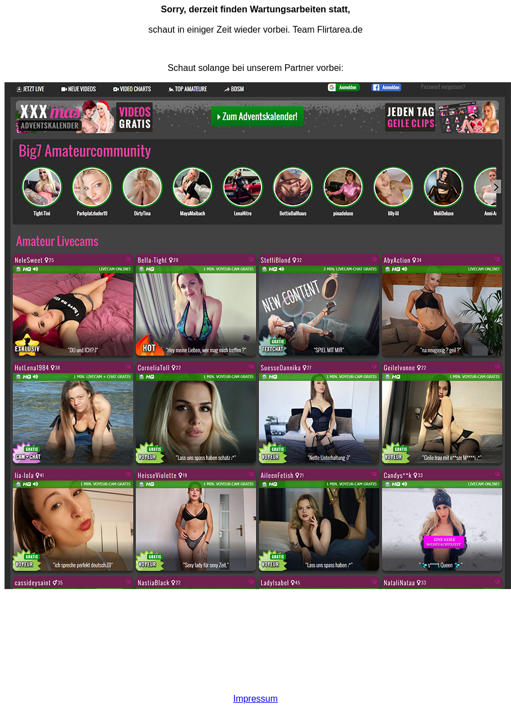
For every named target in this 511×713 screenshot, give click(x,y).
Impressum (255, 698)
